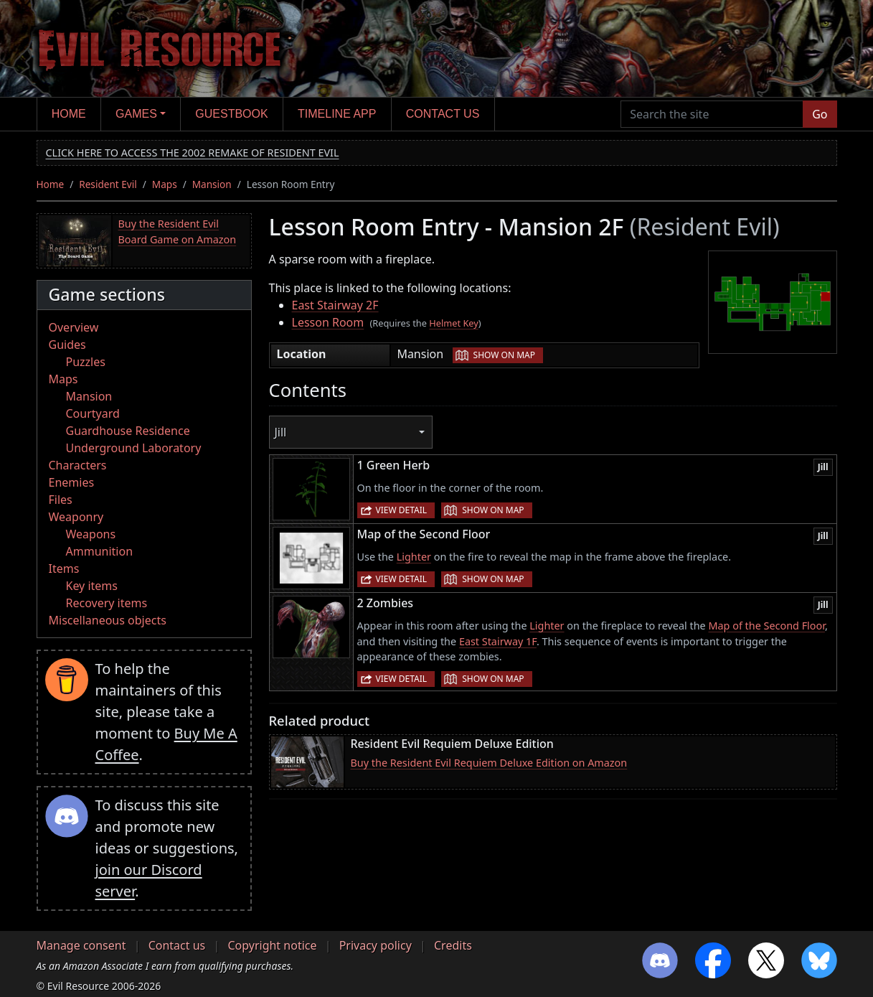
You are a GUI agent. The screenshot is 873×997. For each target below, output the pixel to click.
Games (136, 114)
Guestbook (231, 114)
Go (819, 114)
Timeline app (337, 114)
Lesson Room (328, 322)
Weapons (91, 534)
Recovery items (107, 603)
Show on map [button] (504, 355)
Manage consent (81, 945)
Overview (74, 327)
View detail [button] (402, 510)
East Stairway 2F (335, 305)
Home (69, 114)
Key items (92, 586)
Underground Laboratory (134, 448)
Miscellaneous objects (107, 620)
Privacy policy (375, 945)
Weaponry (76, 517)
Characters (78, 465)
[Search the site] (711, 114)
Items (64, 568)
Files (60, 499)
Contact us (443, 114)
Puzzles (85, 362)
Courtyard (93, 413)
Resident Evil (108, 184)
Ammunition (99, 551)
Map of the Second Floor (766, 625)
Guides (67, 344)
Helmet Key (453, 323)
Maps (164, 184)
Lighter (414, 556)
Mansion (212, 184)
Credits (453, 945)
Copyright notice (271, 945)
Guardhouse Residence (128, 431)
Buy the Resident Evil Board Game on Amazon (177, 231)
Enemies (72, 482)
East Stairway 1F (498, 641)
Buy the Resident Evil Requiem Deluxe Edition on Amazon (489, 762)
